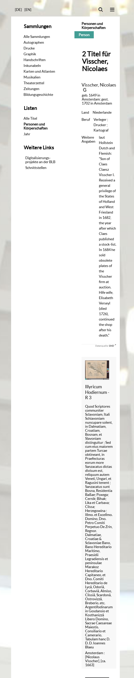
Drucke (29, 48)
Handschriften (35, 60)
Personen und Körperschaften (36, 126)
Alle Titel (30, 118)
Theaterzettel (34, 83)
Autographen (34, 42)
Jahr (27, 134)
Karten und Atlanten (39, 71)
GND (111, 345)
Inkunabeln (32, 66)
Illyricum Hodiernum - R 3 (97, 392)
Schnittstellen (35, 168)
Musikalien (32, 77)
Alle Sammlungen (37, 37)
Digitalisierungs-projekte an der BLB (40, 160)
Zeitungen (31, 89)
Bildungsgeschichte (38, 94)
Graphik (30, 54)
